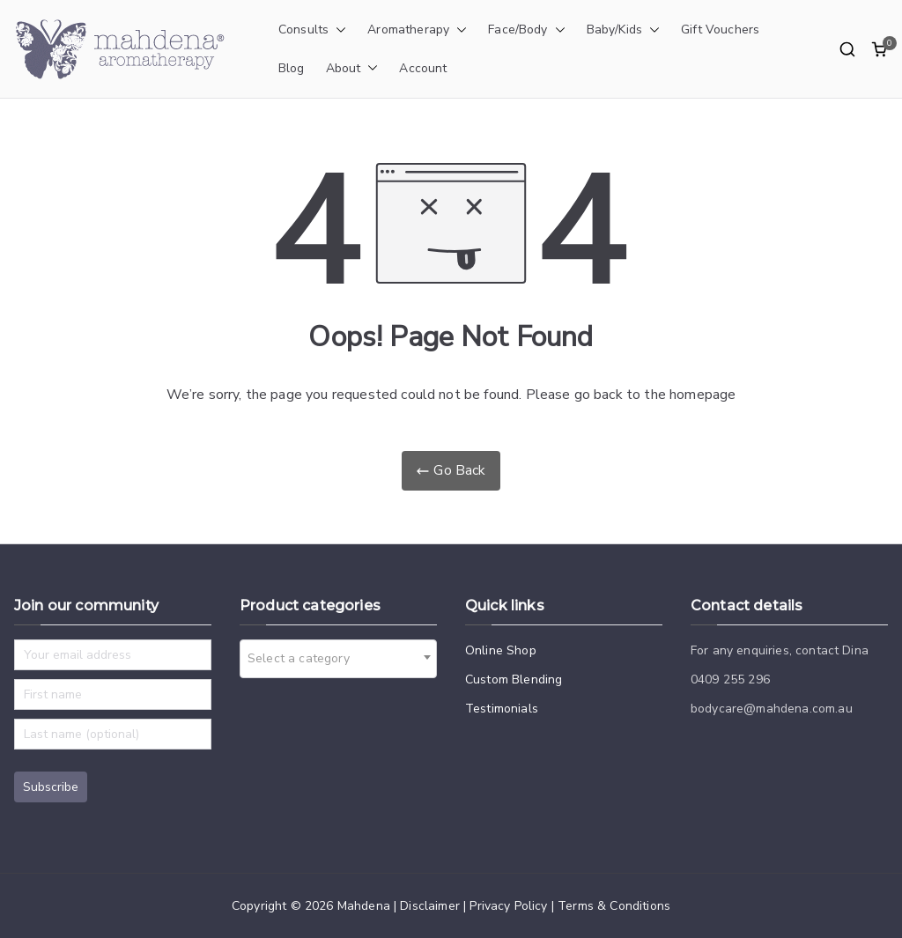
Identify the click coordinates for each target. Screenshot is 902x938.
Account (423, 68)
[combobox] (338, 658)
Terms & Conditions (614, 905)
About (352, 69)
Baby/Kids (623, 30)
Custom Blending (513, 679)
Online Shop (500, 650)
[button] (337, 30)
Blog (291, 68)
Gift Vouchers (720, 29)
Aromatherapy (417, 30)
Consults (312, 30)
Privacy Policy (508, 905)
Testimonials (501, 708)
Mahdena (363, 905)
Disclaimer (430, 905)
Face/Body (526, 30)
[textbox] (303, 658)
